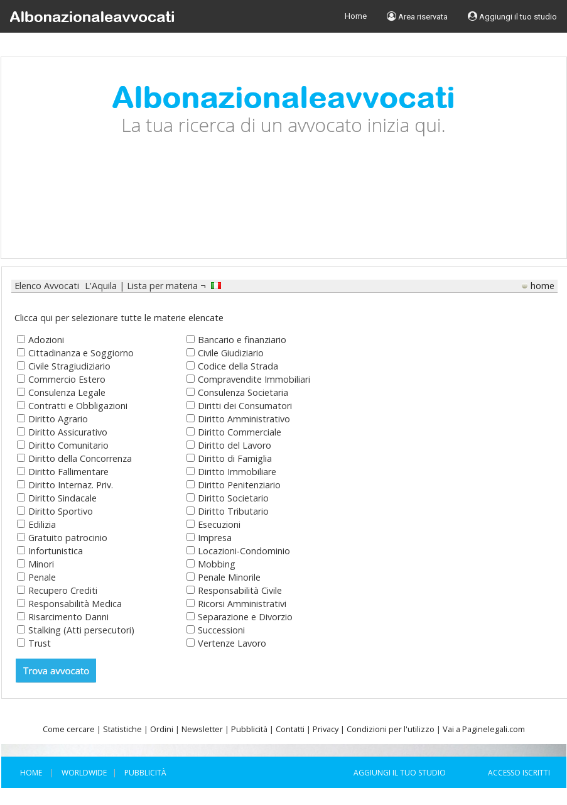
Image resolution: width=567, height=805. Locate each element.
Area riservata (417, 16)
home (542, 286)
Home (356, 16)
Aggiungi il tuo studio (512, 16)
